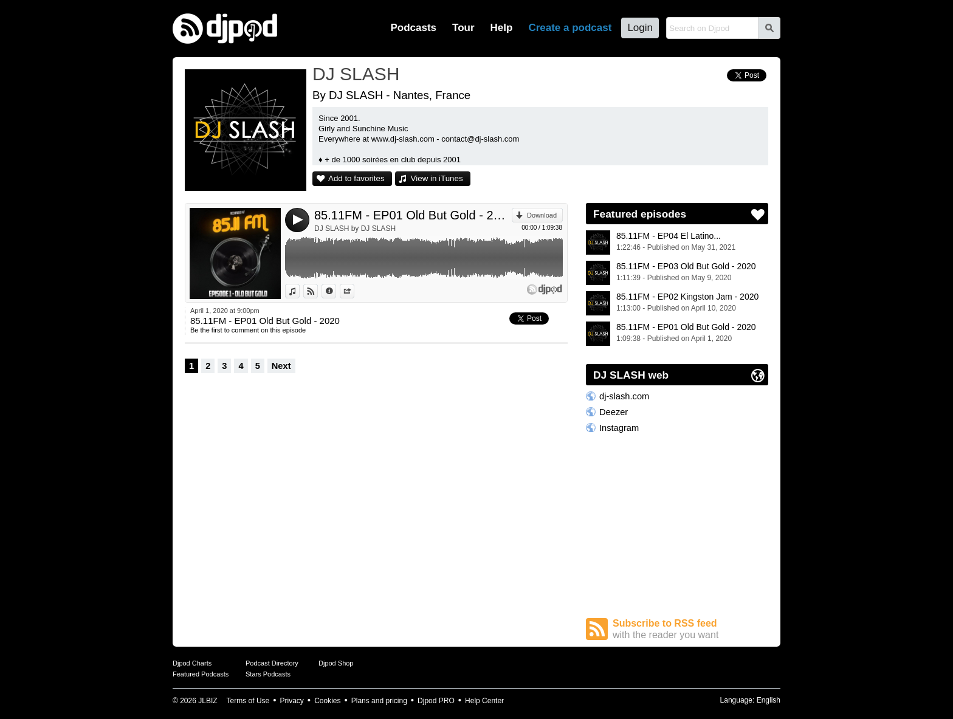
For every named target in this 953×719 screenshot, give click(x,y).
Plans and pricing (379, 701)
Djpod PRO (436, 701)
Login (640, 27)
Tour (463, 27)
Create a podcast (569, 27)
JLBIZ (207, 701)
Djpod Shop (336, 663)
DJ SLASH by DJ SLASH (355, 228)
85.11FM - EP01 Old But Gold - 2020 (413, 215)
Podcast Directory (272, 663)
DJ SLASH (355, 74)
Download (542, 215)
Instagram (619, 428)
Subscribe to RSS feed (690, 629)
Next (281, 366)
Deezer (613, 412)
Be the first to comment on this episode (248, 330)
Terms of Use (248, 701)
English (768, 700)
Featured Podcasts (201, 674)
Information (335, 291)
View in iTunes (437, 178)
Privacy (292, 701)
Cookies (327, 701)
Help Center (484, 701)
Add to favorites (356, 178)
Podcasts (413, 27)
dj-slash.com (624, 396)
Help (501, 27)
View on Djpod (317, 291)
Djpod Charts (192, 663)
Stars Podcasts (268, 674)
